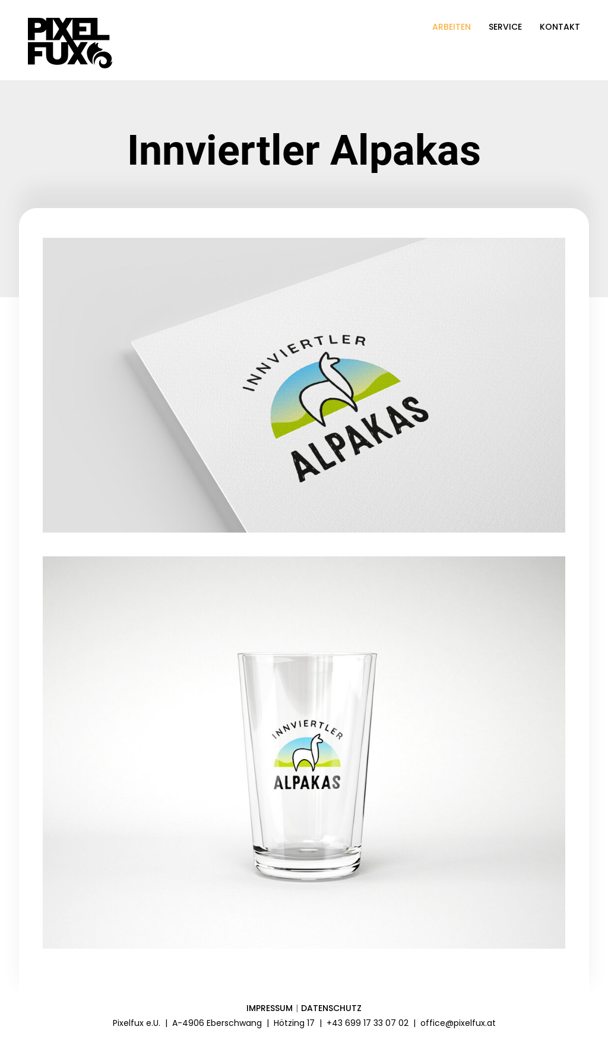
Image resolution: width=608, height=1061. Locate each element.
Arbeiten (451, 27)
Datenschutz (331, 1008)
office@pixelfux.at (458, 1023)
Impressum (269, 1008)
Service (505, 27)
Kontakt (560, 27)
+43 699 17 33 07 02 (367, 1023)
